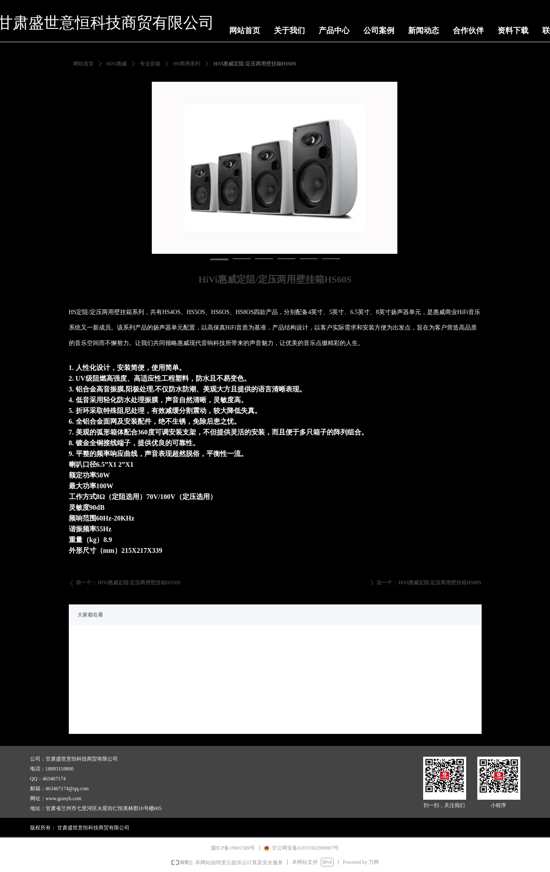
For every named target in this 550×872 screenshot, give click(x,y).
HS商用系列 (186, 64)
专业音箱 (150, 64)
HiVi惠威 (117, 64)
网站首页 (83, 64)
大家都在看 (90, 615)
